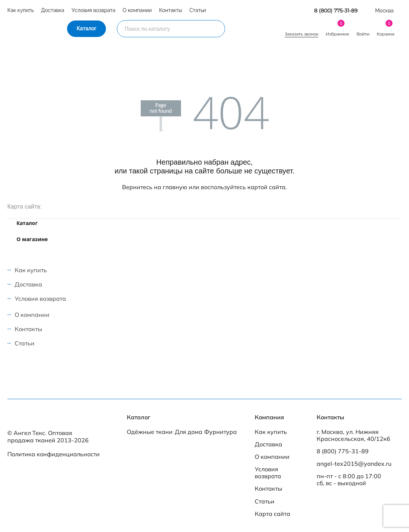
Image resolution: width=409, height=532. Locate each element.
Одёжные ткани (150, 431)
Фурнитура (220, 431)
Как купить (20, 10)
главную (175, 187)
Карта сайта (272, 513)
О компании (137, 10)
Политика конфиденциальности (53, 454)
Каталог (86, 28)
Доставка (52, 10)
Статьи (197, 10)
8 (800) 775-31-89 (336, 11)
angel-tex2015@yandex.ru (354, 463)
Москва (384, 11)
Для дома (188, 431)
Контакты (170, 10)
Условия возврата (93, 10)
